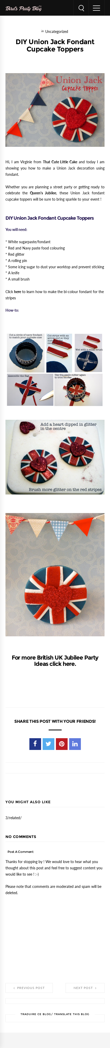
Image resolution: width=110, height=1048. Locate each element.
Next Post (85, 987)
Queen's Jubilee (43, 193)
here (17, 292)
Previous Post (29, 987)
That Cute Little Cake (60, 162)
